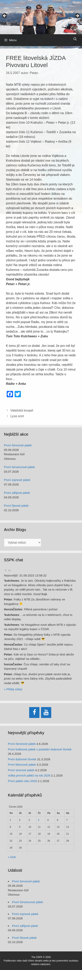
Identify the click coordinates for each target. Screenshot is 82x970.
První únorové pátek (21, 770)
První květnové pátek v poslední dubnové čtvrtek (40, 749)
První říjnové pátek (16, 505)
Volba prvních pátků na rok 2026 (29, 775)
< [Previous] (5, 16)
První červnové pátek (18, 445)
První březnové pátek (22, 764)
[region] (41, 17)
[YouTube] (46, 712)
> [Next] (77, 16)
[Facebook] (34, 712)
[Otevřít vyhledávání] (75, 39)
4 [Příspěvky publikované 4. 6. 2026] (38, 820)
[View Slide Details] (41, 17)
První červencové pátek (19, 467)
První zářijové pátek (17, 492)
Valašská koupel (21, 410)
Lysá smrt (17, 416)
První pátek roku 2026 (22, 781)
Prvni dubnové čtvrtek (22, 759)
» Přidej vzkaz (13, 689)
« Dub (12, 857)
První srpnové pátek (17, 480)
